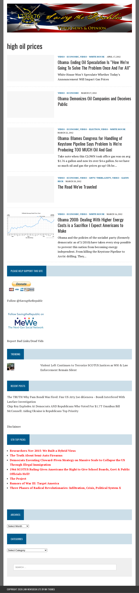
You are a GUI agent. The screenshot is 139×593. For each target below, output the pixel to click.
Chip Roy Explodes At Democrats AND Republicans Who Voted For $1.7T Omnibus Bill (63, 406)
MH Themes (50, 589)
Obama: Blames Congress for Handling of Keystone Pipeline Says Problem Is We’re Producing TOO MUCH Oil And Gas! (90, 144)
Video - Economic (68, 56)
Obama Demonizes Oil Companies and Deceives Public (94, 101)
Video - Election (90, 129)
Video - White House (92, 56)
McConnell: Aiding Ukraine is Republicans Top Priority (42, 411)
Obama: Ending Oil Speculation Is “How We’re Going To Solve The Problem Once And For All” (94, 65)
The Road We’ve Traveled (77, 186)
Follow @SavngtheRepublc (25, 301)
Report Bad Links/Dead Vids (25, 341)
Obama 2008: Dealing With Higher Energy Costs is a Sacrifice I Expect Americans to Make (90, 225)
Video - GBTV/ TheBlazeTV (95, 177)
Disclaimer (14, 427)
